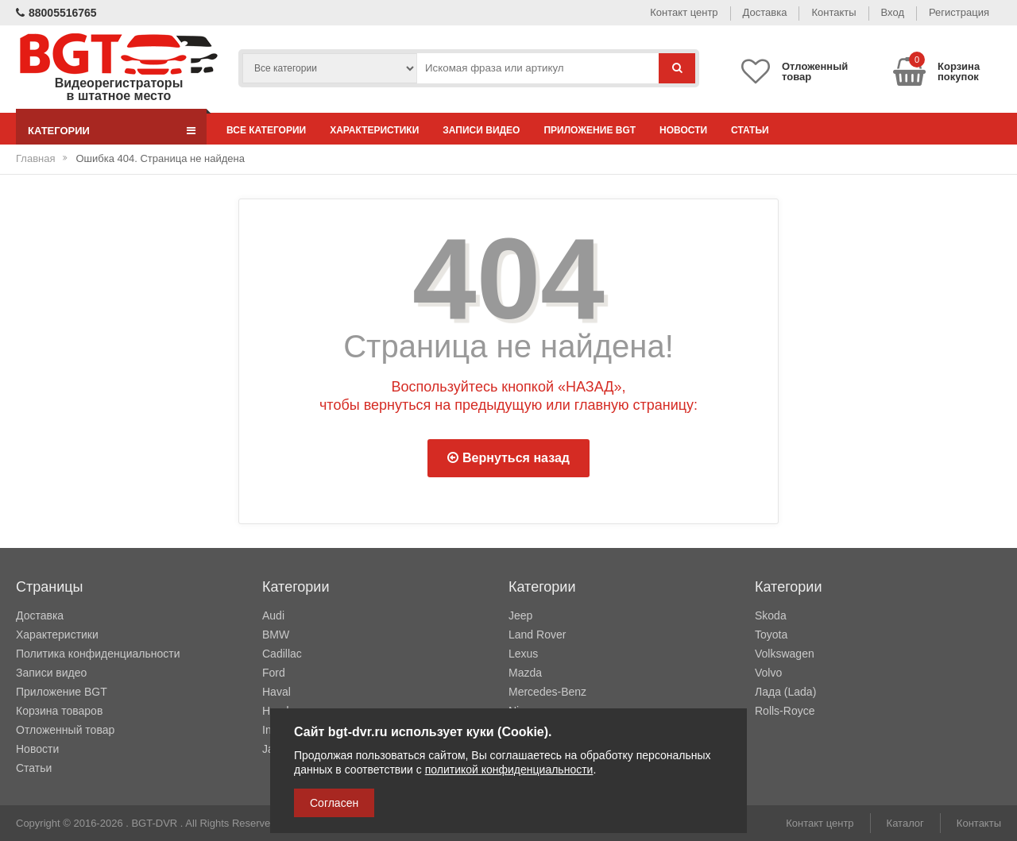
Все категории (266, 130)
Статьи (750, 130)
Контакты (833, 12)
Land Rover (537, 634)
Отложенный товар (65, 729)
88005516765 (56, 12)
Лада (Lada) (785, 691)
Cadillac (282, 653)
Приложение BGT (589, 130)
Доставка (765, 12)
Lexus (523, 653)
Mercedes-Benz (547, 691)
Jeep (520, 615)
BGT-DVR (154, 823)
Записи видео (481, 130)
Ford (273, 672)
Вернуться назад (508, 458)
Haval (276, 691)
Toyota (771, 634)
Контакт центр (683, 12)
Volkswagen (784, 653)
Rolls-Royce (784, 710)
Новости (683, 130)
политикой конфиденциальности (509, 769)
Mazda (525, 672)
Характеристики (374, 130)
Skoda (771, 615)
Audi (273, 615)
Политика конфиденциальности (98, 653)
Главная (35, 158)
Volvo (768, 672)
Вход (892, 12)
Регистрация (959, 12)
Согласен (334, 803)
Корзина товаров (59, 710)
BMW (275, 634)
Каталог (905, 823)
